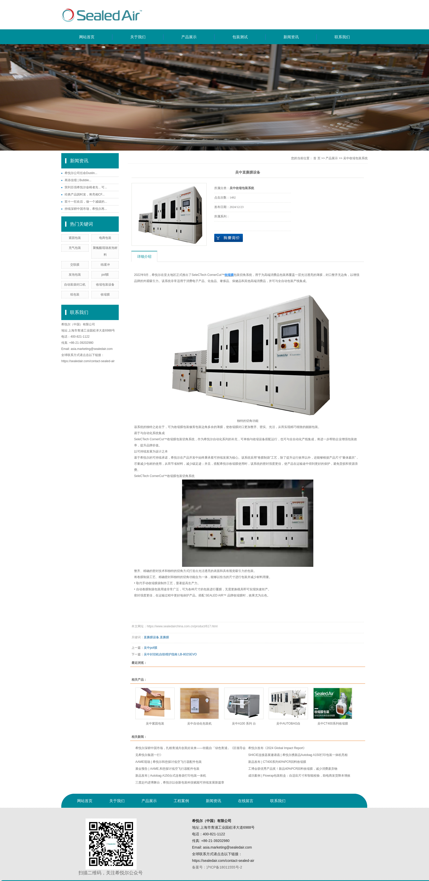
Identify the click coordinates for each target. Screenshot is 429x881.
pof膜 (105, 274)
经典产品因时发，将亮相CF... (85, 194)
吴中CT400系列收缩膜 (332, 723)
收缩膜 (105, 294)
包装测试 (240, 37)
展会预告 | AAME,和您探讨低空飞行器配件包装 (167, 768)
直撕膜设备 (151, 637)
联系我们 (342, 37)
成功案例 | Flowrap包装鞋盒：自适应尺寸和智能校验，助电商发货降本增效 (299, 775)
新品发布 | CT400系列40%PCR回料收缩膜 (277, 762)
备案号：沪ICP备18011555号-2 (217, 867)
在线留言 (245, 801)
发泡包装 (75, 274)
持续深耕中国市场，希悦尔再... (86, 209)
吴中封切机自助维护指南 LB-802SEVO (170, 654)
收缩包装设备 (105, 284)
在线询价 (228, 238)
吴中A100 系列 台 (244, 723)
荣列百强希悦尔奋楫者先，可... (86, 187)
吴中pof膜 (150, 648)
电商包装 (105, 238)
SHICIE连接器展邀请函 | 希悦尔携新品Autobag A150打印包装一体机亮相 (298, 755)
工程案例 (181, 801)
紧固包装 (75, 238)
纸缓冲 (105, 264)
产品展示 (189, 37)
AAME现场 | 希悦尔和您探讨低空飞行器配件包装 (168, 762)
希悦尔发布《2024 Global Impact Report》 (277, 748)
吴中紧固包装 (155, 723)
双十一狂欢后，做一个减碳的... (86, 201)
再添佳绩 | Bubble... (78, 180)
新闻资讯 (291, 37)
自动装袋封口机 (75, 284)
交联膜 (74, 264)
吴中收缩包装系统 (355, 158)
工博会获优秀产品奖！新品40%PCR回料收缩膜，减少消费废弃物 (292, 768)
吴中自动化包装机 (199, 723)
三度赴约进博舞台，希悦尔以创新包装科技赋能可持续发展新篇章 (179, 782)
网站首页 (86, 37)
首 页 (316, 158)
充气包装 (75, 248)
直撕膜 (164, 637)
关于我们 (138, 37)
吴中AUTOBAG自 (288, 723)
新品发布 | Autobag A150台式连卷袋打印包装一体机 (170, 775)
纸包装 (74, 294)
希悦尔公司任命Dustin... (81, 173)
